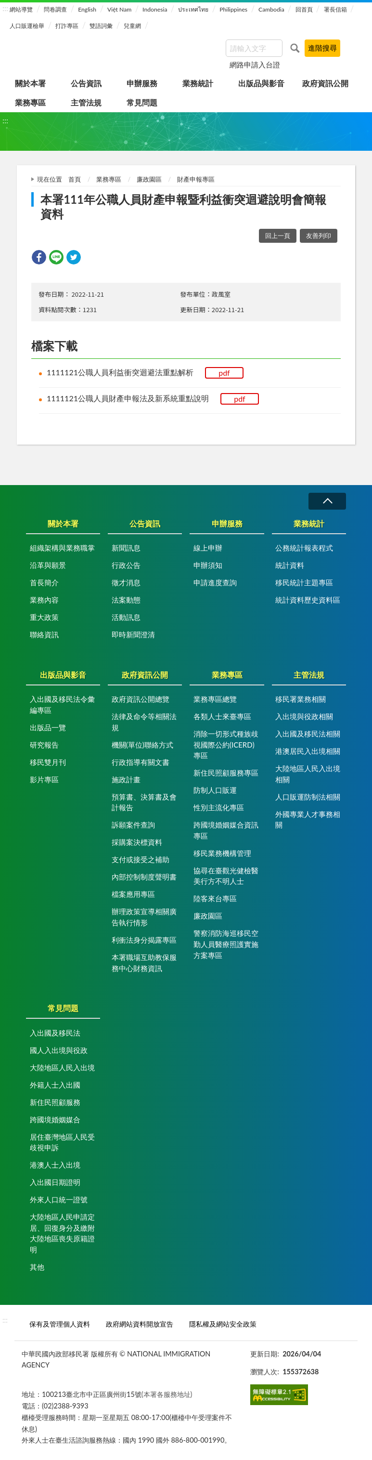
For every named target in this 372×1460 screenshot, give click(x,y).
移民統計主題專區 (304, 582)
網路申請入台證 (255, 64)
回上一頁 (277, 235)
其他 (37, 1267)
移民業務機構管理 (222, 853)
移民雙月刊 (48, 762)
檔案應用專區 (133, 894)
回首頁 (304, 9)
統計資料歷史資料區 (307, 599)
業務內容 (44, 599)
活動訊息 (126, 617)
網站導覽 (21, 9)
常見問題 (142, 102)
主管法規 (86, 102)
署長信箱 (335, 9)
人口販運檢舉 (27, 25)
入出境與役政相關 (304, 716)
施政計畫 (126, 779)
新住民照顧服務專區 (225, 772)
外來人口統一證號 (59, 1199)
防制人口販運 (215, 790)
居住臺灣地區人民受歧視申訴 (62, 1142)
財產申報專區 (196, 179)
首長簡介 (44, 582)
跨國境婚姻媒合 (55, 1119)
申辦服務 (142, 83)
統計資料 (289, 565)
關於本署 (30, 83)
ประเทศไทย (193, 9)
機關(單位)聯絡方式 (142, 744)
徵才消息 (126, 582)
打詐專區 (66, 25)
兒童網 (132, 25)
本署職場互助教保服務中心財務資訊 (144, 963)
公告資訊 (86, 83)
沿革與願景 (48, 565)
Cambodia (271, 9)
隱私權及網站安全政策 (223, 1324)
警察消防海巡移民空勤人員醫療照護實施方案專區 (225, 944)
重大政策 (44, 617)
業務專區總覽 (215, 699)
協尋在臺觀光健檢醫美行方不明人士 (225, 876)
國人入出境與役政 (59, 1050)
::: (5, 8)
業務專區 (30, 102)
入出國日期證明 (55, 1182)
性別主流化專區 (218, 807)
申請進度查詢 (215, 582)
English (87, 9)
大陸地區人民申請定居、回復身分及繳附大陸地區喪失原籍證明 (62, 1233)
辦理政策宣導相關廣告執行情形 (144, 917)
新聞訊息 (126, 547)
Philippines (233, 9)
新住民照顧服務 (55, 1102)
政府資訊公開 (325, 83)
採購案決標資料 (137, 842)
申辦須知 (207, 565)
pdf (224, 372)
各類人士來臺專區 (222, 716)
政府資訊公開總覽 (140, 699)
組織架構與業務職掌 (62, 547)
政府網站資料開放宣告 (139, 1324)
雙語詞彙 (101, 25)
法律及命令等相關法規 (144, 722)
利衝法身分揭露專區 (144, 939)
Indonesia (154, 9)
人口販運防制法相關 (307, 796)
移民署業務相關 (300, 699)
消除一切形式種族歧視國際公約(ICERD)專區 (225, 744)
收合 (327, 501)
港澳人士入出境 (55, 1164)
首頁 (74, 179)
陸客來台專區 (215, 898)
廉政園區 (149, 179)
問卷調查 (55, 9)
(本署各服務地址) (166, 1394)
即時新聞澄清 (133, 634)
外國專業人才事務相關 (307, 819)
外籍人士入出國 (55, 1084)
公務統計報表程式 (304, 547)
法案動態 (126, 599)
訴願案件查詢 (133, 824)
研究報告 (44, 744)
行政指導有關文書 (140, 762)
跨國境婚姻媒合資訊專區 (225, 830)
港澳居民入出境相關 (307, 751)
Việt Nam (119, 9)
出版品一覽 (48, 727)
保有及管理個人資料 (59, 1324)
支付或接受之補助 (140, 859)
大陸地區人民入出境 (62, 1067)
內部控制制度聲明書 (144, 876)
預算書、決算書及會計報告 (144, 802)
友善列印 (318, 235)
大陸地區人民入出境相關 (307, 774)
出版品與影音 (261, 83)
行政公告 (126, 565)
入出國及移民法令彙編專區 (62, 704)
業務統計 (197, 83)
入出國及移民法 (55, 1032)
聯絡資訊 (44, 634)
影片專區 (44, 779)
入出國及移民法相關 (307, 733)
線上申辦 (207, 547)
